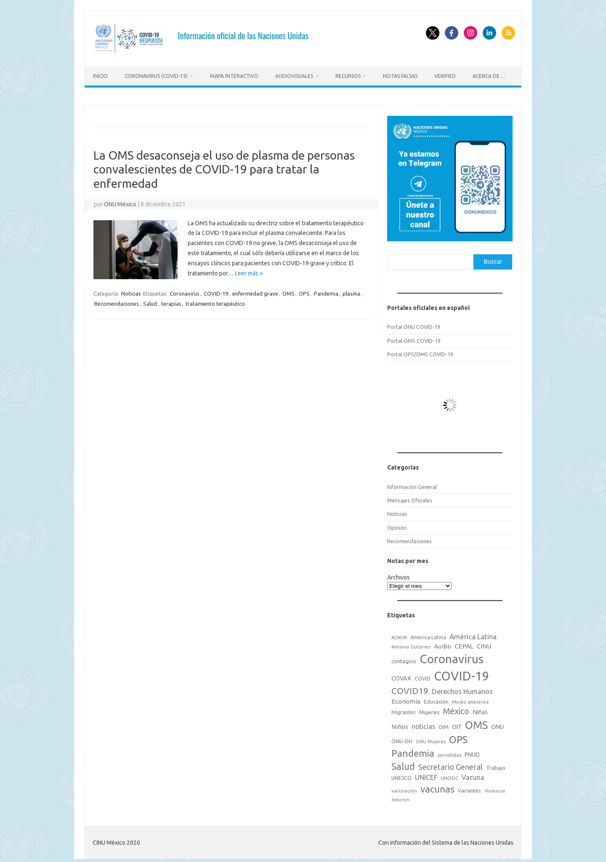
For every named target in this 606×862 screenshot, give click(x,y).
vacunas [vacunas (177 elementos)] (437, 786)
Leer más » (249, 270)
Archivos (398, 574)
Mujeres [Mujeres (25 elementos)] (429, 710)
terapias (171, 301)
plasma (351, 291)
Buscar (493, 259)
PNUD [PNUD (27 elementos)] (472, 752)
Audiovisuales (294, 76)
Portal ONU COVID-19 (413, 324)
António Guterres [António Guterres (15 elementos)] (411, 644)
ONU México (120, 201)
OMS (288, 291)
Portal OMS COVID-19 (414, 338)
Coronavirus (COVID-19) (156, 76)
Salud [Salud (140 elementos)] (403, 764)
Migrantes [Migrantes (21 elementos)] (403, 710)
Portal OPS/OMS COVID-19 (420, 352)
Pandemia (326, 291)
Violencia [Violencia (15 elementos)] (494, 788)
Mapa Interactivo (234, 76)
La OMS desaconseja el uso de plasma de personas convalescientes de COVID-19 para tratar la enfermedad (224, 166)
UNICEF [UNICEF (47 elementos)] (426, 775)
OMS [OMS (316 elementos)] (476, 722)
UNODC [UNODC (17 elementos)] (449, 775)
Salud (150, 301)
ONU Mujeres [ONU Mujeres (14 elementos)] (431, 739)
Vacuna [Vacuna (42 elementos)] (473, 775)
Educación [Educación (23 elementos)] (436, 699)
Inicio (100, 76)
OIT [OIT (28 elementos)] (457, 724)
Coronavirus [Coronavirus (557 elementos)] (452, 656)
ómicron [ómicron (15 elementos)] (400, 797)
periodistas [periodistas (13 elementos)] (449, 752)
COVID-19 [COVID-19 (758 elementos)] (461, 674)
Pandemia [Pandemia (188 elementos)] (412, 750)
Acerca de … (489, 76)
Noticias (131, 291)
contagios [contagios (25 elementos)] (403, 659)
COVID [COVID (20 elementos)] (423, 676)
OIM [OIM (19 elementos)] (444, 724)
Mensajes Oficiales (409, 498)
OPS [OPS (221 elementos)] (458, 736)
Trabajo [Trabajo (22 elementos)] (495, 765)
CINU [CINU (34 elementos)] (484, 643)
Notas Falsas (400, 76)
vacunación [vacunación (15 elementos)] (404, 788)
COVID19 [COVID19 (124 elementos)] (409, 688)
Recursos (348, 76)
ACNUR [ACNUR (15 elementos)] (399, 635)
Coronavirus (184, 291)
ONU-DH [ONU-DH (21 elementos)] (401, 739)
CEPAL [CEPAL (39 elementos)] (463, 643)
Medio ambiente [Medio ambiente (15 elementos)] (470, 699)
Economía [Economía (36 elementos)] (405, 698)
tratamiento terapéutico (215, 301)
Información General (412, 484)
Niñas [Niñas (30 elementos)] (480, 710)
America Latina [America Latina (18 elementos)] (428, 635)
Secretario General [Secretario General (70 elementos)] (450, 764)
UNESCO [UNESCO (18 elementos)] (401, 775)
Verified (445, 76)
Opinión (397, 525)
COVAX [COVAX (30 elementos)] (401, 676)
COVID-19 (216, 291)
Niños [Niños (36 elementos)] (399, 724)
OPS (304, 291)
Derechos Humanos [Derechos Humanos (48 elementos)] (462, 689)
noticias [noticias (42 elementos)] (423, 724)
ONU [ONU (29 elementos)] (497, 724)
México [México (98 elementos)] (456, 709)
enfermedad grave (255, 291)
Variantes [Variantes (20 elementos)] (469, 788)
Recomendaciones (116, 301)
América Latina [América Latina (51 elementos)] (473, 634)
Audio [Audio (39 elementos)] (442, 643)
